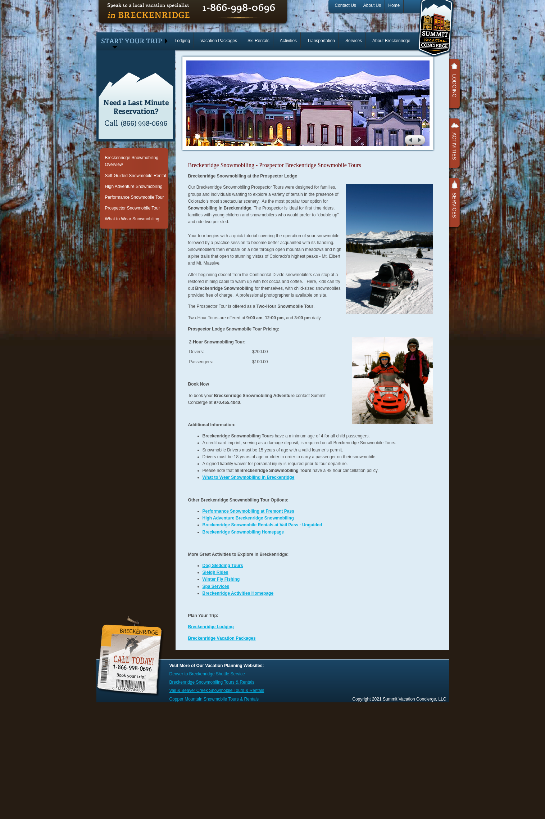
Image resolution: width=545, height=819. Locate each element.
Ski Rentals (258, 40)
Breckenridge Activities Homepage (238, 593)
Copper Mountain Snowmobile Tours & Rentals (214, 699)
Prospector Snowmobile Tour (132, 208)
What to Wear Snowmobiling (132, 218)
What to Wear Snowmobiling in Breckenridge (249, 477)
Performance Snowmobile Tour (134, 197)
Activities (288, 40)
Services (353, 40)
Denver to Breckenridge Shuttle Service (207, 673)
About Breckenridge (391, 40)
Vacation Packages (218, 40)
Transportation (321, 40)
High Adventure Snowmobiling (134, 186)
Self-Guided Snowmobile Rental (135, 175)
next (420, 139)
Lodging (182, 40)
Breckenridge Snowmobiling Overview (132, 161)
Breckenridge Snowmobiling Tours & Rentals (212, 682)
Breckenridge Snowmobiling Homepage (243, 532)
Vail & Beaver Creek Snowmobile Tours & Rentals (216, 690)
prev (409, 139)
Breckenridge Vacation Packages (222, 638)
